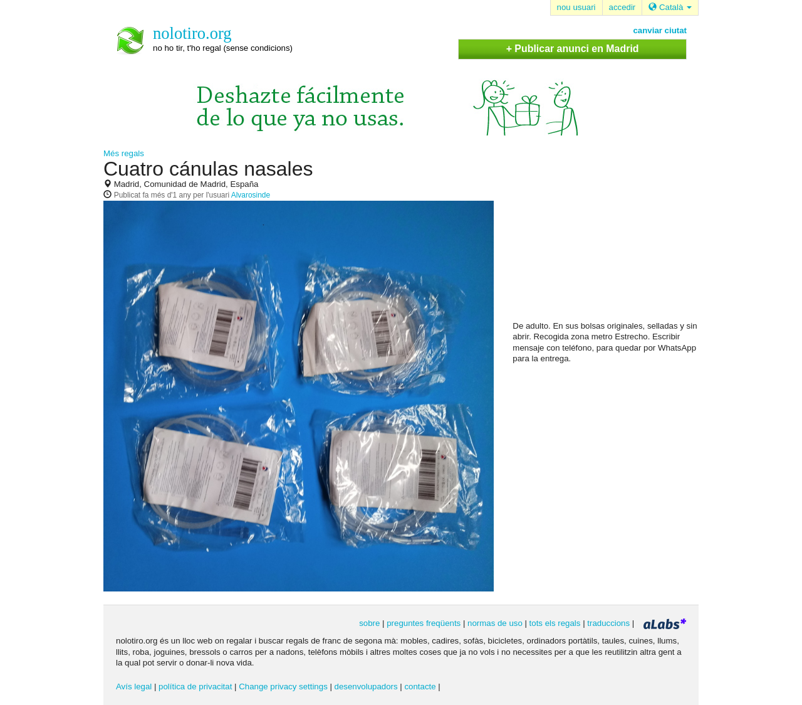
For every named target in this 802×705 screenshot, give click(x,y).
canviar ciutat (660, 30)
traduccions (608, 623)
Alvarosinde (250, 195)
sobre (369, 623)
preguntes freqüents (424, 623)
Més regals (123, 153)
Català (670, 7)
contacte (419, 686)
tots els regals (555, 623)
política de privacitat (195, 686)
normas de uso (495, 623)
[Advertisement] (606, 239)
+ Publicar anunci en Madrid (572, 48)
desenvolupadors (366, 686)
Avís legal (134, 686)
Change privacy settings (283, 686)
